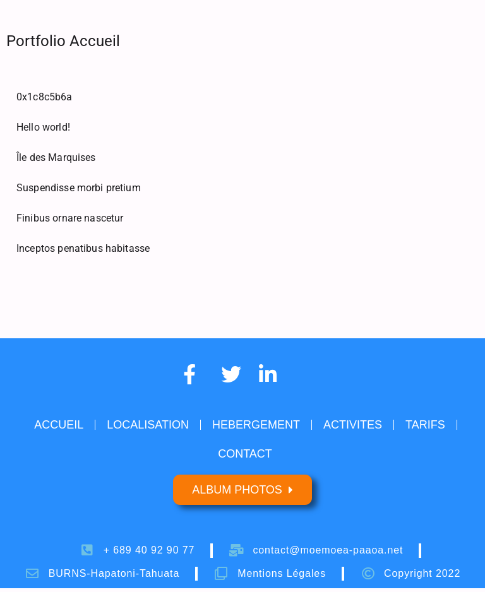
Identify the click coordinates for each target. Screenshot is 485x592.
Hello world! (43, 127)
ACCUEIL (58, 424)
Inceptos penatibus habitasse (83, 248)
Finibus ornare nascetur (69, 218)
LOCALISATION (148, 424)
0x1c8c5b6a (44, 97)
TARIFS (425, 424)
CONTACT (245, 453)
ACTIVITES (352, 424)
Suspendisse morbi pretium (78, 188)
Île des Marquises (56, 157)
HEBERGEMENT (256, 424)
